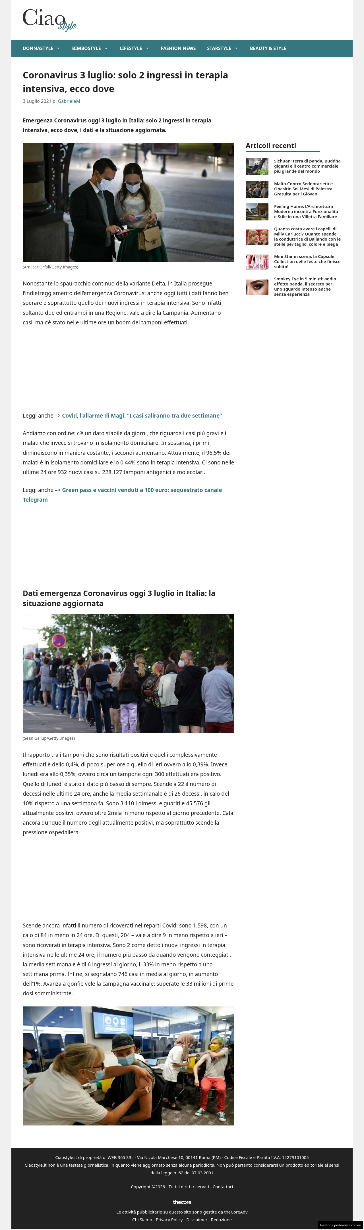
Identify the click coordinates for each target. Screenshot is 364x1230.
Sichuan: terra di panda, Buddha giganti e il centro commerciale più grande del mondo (307, 166)
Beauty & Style (268, 48)
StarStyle (225, 48)
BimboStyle (93, 48)
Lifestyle (137, 48)
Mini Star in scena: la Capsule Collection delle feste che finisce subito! (307, 261)
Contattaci (223, 1186)
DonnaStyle (44, 48)
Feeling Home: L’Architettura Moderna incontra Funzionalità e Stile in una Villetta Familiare (306, 211)
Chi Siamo (142, 1219)
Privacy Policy (169, 1219)
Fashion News (178, 48)
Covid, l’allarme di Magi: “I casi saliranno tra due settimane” (142, 415)
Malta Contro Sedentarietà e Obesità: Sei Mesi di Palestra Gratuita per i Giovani (303, 189)
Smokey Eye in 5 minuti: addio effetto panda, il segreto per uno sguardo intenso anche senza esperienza (305, 286)
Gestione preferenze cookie (340, 1225)
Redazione (221, 1219)
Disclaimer (196, 1219)
